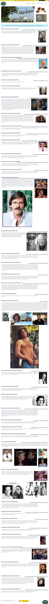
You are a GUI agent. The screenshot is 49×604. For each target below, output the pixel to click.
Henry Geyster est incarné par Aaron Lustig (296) (10, 85)
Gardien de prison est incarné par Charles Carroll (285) (11, 415)
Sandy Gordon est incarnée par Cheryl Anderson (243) (11, 169)
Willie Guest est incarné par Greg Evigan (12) (9, 300)
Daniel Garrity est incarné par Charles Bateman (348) (11, 57)
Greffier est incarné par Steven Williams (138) (9, 564)
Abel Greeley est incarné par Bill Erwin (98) (9, 230)
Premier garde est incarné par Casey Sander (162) (10, 396)
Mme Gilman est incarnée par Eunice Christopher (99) (11, 126)
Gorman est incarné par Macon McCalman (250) (10, 527)
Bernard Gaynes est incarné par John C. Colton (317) (11, 71)
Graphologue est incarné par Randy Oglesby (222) (10, 587)
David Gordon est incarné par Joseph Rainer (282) (10, 139)
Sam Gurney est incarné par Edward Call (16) (9, 369)
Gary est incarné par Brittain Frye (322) (8, 430)
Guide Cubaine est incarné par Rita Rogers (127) (10, 575)
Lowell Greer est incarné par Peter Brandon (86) (10, 253)
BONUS (38, 3)
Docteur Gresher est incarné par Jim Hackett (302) (10, 262)
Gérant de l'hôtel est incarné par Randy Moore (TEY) (11, 512)
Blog (42, 3)
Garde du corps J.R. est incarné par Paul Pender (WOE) (11, 408)
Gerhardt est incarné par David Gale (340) (9, 519)
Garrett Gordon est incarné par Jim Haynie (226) (10, 161)
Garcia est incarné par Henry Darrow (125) (9, 377)
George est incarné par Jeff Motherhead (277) (10, 462)
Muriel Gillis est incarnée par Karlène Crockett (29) (10, 113)
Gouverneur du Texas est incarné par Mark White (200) (11, 544)
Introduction (28, 3)
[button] (30, 3)
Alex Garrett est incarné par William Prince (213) (10, 44)
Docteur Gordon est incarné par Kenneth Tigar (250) (11, 153)
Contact (46, 3)
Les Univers (34, 3)
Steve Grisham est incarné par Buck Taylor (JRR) (10, 274)
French (40, 0)
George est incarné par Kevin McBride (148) (9, 502)
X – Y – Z (41, 25)
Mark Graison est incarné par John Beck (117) (9, 177)
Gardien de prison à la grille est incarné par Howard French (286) (13, 422)
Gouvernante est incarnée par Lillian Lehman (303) (11, 534)
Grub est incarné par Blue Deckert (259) (8, 293)
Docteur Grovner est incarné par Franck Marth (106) (11, 282)
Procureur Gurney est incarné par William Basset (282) (11, 357)
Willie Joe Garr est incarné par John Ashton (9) (10, 29)
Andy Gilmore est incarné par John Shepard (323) (10, 132)
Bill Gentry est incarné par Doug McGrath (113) (10, 79)
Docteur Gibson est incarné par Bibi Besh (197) (10, 97)
